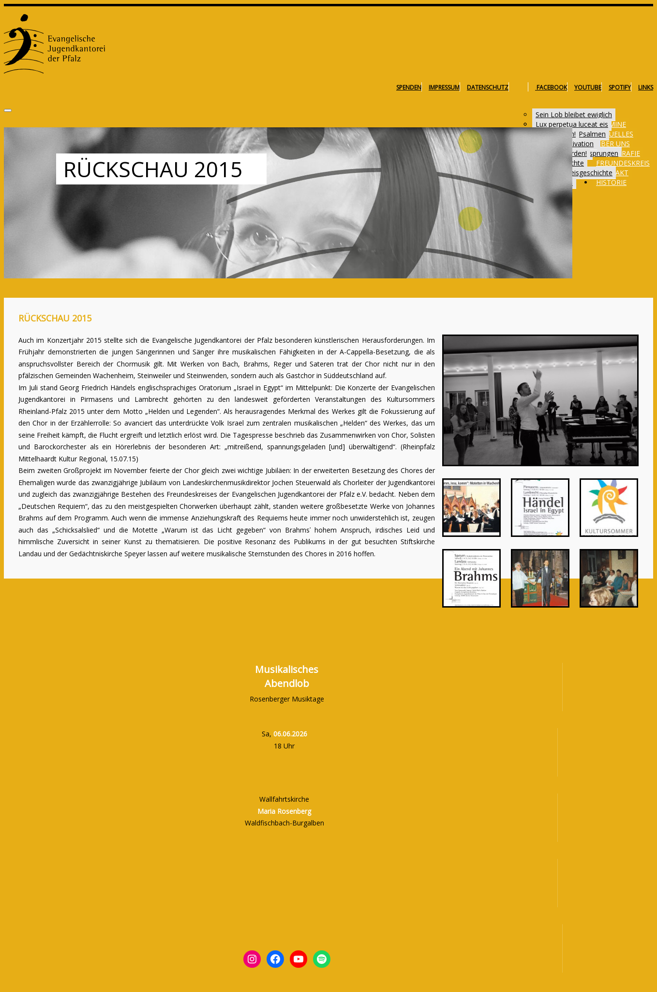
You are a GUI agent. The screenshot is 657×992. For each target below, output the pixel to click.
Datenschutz (487, 87)
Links (645, 87)
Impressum (444, 87)
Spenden (408, 87)
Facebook (551, 87)
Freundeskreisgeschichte (574, 172)
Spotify (620, 87)
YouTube (587, 87)
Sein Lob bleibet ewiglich (574, 114)
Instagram (522, 87)
